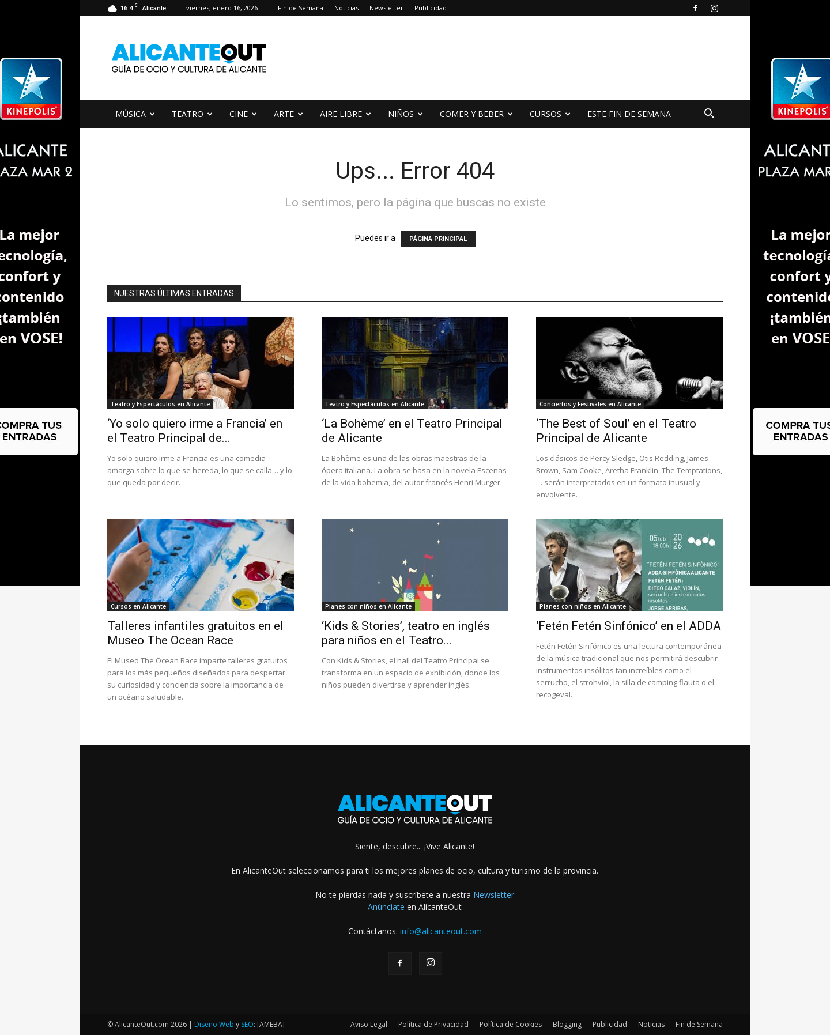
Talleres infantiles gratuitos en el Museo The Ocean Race (195, 633)
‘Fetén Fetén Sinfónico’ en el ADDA (628, 626)
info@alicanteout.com (441, 931)
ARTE (288, 113)
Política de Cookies (511, 1024)
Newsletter (386, 7)
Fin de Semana (300, 7)
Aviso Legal (368, 1024)
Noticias (346, 7)
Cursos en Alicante (138, 606)
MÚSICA (135, 113)
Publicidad (430, 7)
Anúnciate (386, 906)
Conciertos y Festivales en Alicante (590, 404)
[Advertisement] (513, 58)
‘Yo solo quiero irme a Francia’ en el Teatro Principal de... (194, 431)
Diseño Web (214, 1024)
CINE (243, 113)
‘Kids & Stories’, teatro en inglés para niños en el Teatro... (406, 633)
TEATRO (192, 113)
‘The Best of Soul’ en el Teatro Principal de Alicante (616, 431)
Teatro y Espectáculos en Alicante (160, 404)
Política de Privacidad (433, 1024)
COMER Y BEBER (476, 113)
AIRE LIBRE (345, 113)
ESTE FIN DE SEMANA (629, 113)
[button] (709, 114)
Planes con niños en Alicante (368, 606)
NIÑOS (405, 113)
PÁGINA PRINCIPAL (438, 239)
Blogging (567, 1024)
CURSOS (550, 113)
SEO (247, 1024)
